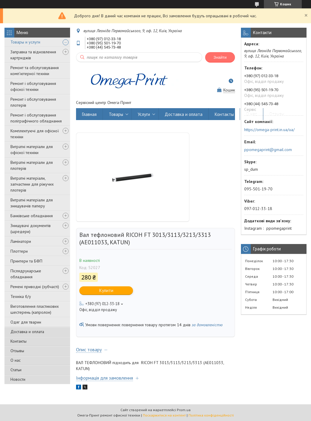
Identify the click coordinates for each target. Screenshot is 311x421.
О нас (15, 360)
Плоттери (19, 251)
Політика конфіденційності (211, 415)
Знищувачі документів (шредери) (30, 228)
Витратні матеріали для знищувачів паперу (31, 203)
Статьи (15, 369)
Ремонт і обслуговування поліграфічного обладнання (36, 118)
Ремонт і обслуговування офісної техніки (33, 86)
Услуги (144, 114)
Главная (89, 114)
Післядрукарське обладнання (25, 273)
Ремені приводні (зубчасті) (34, 286)
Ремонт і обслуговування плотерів (33, 102)
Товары (116, 114)
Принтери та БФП (26, 261)
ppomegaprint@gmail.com (268, 149)
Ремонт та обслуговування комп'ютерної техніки (34, 70)
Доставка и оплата (27, 331)
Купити (106, 290)
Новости (17, 379)
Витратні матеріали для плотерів (31, 165)
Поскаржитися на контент (164, 415)
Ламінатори (20, 241)
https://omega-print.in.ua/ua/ (269, 129)
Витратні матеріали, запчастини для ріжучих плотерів (32, 184)
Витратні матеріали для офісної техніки (31, 149)
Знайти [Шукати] (220, 57)
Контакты (18, 341)
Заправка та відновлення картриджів (33, 54)
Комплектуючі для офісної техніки (34, 133)
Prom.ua (184, 410)
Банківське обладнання (31, 215)
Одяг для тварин (25, 322)
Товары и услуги (25, 42)
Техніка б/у (20, 296)
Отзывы (17, 350)
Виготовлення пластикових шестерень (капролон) (34, 309)
